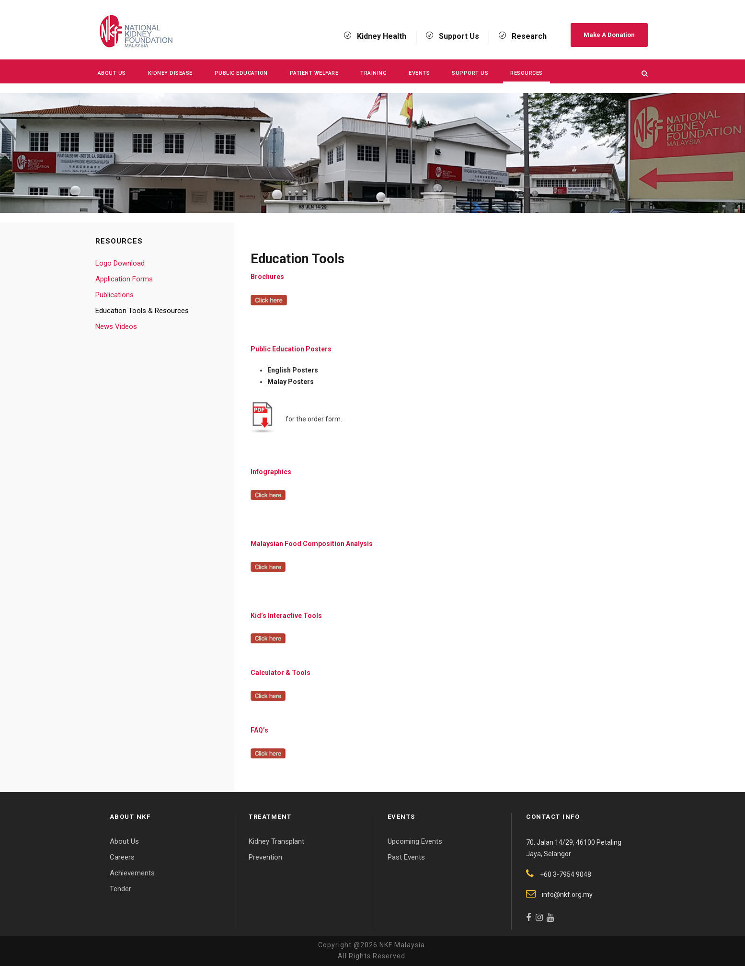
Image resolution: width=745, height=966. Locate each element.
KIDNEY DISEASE (170, 73)
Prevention (265, 857)
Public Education (241, 73)
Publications (114, 295)
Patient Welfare (314, 73)
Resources (526, 73)
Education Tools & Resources (142, 310)
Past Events (406, 857)
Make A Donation (609, 34)
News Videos (116, 326)
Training (373, 73)
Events (419, 73)
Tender (120, 889)
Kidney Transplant (276, 841)
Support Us (470, 73)
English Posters (292, 370)
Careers (122, 857)
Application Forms (124, 279)
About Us (112, 73)
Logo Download (120, 263)
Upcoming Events (415, 841)
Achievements (132, 873)
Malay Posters (290, 381)
